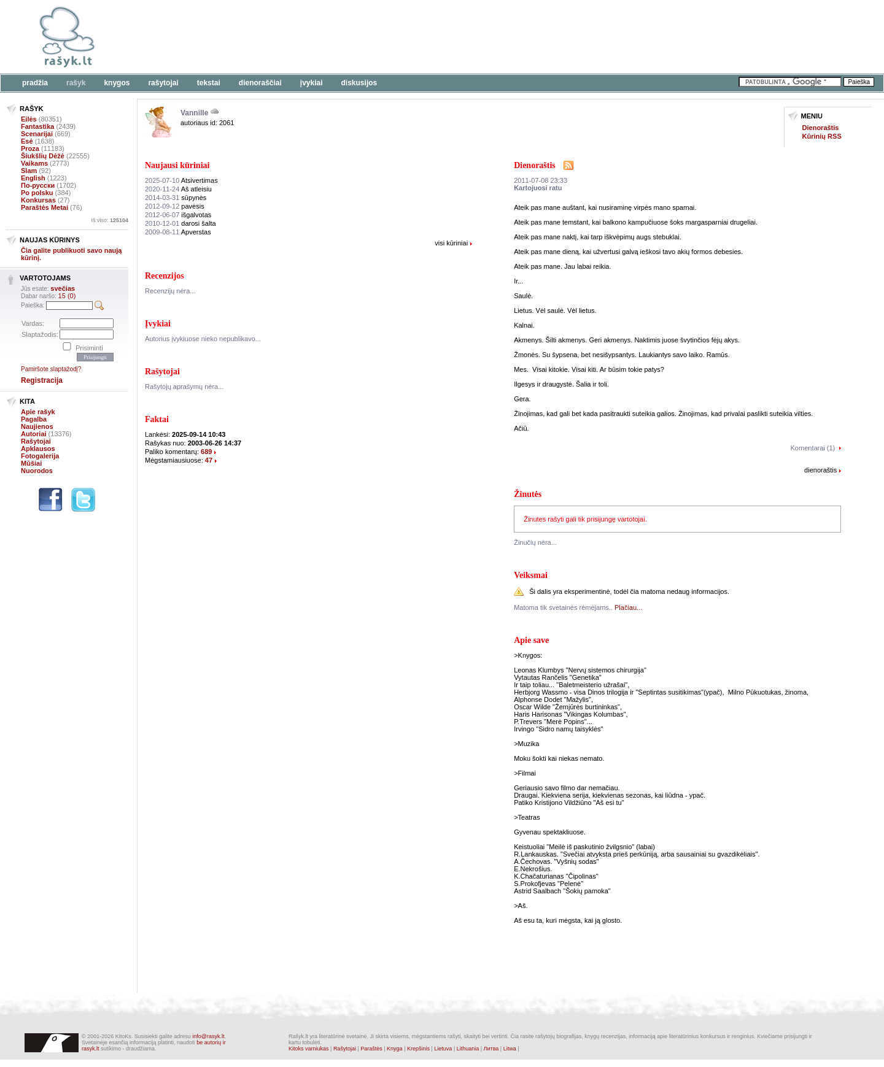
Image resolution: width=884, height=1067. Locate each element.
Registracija (42, 380)
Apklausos (38, 448)
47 (208, 460)
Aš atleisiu (178, 189)
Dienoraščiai (260, 83)
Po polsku (37, 192)
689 (206, 451)
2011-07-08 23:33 (540, 180)
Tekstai (208, 83)
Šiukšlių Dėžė (42, 156)
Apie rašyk (38, 411)
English (33, 178)
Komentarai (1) (813, 448)
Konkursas (38, 200)
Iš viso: (109, 220)
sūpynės (175, 197)
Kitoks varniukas (309, 1049)
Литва (491, 1049)
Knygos (117, 83)
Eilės (29, 119)
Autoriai (34, 433)
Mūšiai (31, 463)
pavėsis (174, 206)
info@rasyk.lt (208, 1036)
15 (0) (67, 295)
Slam (29, 170)
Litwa (509, 1049)
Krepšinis (418, 1049)
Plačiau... (628, 607)
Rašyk (75, 83)
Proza (30, 148)
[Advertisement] (377, 36)
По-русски (38, 185)
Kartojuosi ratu (538, 187)
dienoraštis (820, 470)
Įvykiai (311, 83)
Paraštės (371, 1049)
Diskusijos (359, 83)
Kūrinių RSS (822, 136)
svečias (62, 288)
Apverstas (178, 232)
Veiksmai (531, 575)
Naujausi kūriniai (177, 165)
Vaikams (34, 163)
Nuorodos (37, 470)
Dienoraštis (820, 127)
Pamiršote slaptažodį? (51, 369)
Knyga (395, 1049)
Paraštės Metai (44, 207)
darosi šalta (180, 223)
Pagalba (34, 419)
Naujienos (37, 426)
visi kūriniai (451, 243)
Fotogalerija (40, 456)
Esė (27, 141)
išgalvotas (178, 214)
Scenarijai (37, 133)
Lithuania (468, 1049)
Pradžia (35, 83)
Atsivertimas (181, 180)
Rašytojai (163, 83)
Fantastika (37, 126)
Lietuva (443, 1049)
